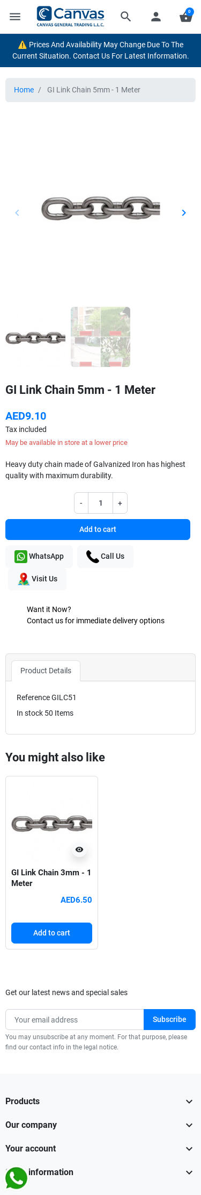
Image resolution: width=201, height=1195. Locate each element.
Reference (33, 697)
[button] (126, 16)
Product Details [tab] (45, 670)
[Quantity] (101, 502)
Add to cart (97, 529)
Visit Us (37, 579)
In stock (30, 713)
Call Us (105, 556)
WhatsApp (39, 556)
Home (24, 89)
